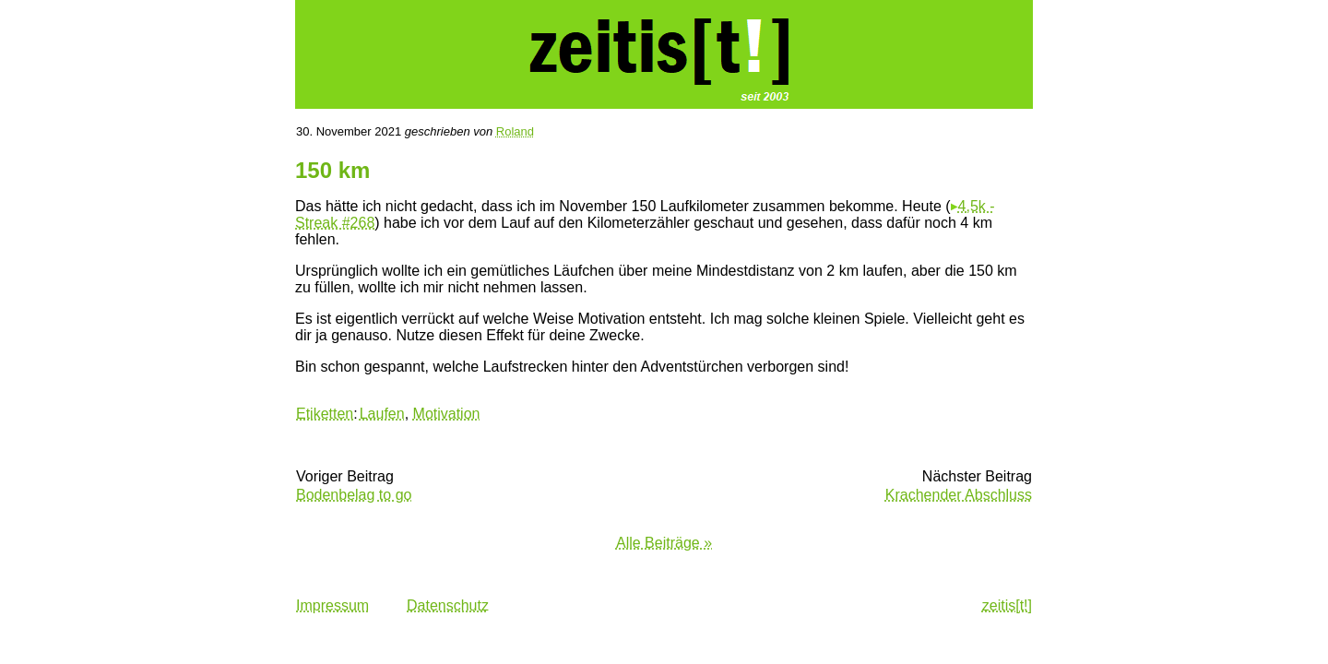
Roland (515, 131)
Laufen (382, 413)
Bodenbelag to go (353, 495)
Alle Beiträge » (664, 543)
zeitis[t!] (1007, 605)
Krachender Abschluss (958, 495)
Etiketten (324, 413)
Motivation (446, 413)
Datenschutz (448, 605)
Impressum (332, 605)
